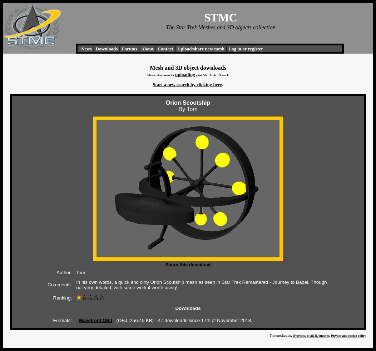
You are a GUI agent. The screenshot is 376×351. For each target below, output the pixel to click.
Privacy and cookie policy (348, 335)
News (86, 48)
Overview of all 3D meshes (311, 335)
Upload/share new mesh (200, 48)
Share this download (188, 264)
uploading (185, 74)
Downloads (107, 48)
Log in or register (245, 48)
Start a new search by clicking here (187, 84)
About (147, 48)
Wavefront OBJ (95, 320)
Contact (165, 48)
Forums (129, 48)
